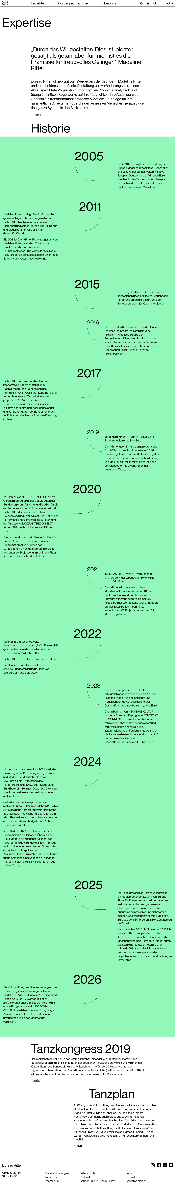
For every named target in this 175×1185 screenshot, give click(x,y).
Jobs (129, 1173)
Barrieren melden (136, 1181)
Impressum (52, 1181)
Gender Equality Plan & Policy (97, 1181)
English (169, 3)
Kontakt (130, 1177)
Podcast (85, 1177)
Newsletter (52, 1177)
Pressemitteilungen (57, 1173)
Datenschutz (87, 1173)
